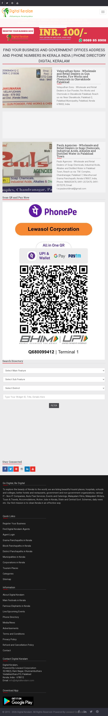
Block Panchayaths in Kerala (17, 546)
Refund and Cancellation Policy (18, 645)
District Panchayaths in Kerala (17, 551)
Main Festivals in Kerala (14, 600)
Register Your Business (14, 523)
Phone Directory (11, 617)
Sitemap (7, 579)
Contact (7, 650)
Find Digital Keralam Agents (16, 529)
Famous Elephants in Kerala (16, 606)
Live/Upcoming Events (14, 611)
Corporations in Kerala (14, 562)
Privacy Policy (10, 639)
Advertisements (10, 628)
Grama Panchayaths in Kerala (17, 540)
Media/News (9, 622)
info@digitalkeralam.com (21, 680)
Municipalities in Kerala (14, 557)
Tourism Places (10, 568)
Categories (8, 573)
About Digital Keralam (13, 595)
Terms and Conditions (14, 634)
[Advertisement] (54, 125)
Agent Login (9, 534)
